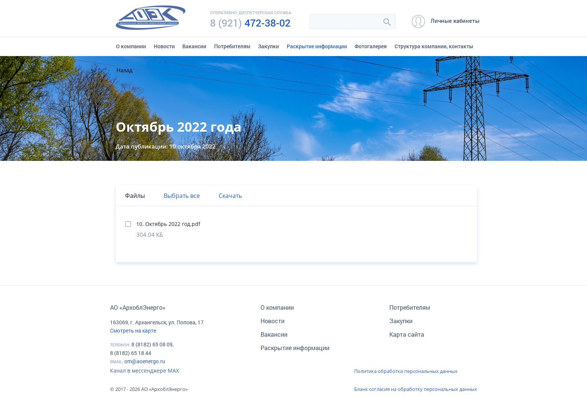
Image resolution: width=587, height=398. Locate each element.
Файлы (135, 196)
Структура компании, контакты (434, 46)
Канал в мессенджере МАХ (144, 370)
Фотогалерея (371, 46)
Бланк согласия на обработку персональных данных (415, 389)
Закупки (268, 46)
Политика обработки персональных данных (405, 371)
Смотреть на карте (133, 330)
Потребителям (232, 46)
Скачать (230, 196)
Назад (124, 70)
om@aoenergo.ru (144, 361)
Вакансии (194, 46)
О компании (131, 46)
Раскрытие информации (317, 46)
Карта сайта (406, 334)
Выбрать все (182, 196)
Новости (164, 46)
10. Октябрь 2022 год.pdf (168, 223)
